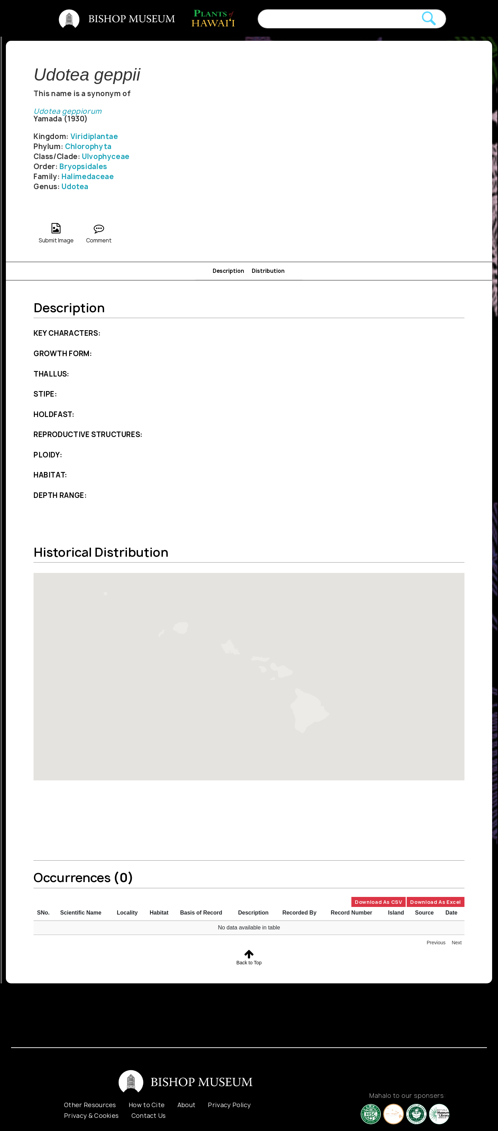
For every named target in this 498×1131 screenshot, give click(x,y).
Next (457, 942)
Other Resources (90, 1105)
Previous (436, 942)
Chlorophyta (88, 146)
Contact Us (148, 1116)
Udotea (75, 186)
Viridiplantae (94, 136)
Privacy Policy (229, 1105)
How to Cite (147, 1105)
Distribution (268, 271)
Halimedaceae (88, 176)
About (186, 1105)
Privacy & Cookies (91, 1116)
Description (228, 271)
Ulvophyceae (106, 156)
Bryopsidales (83, 166)
